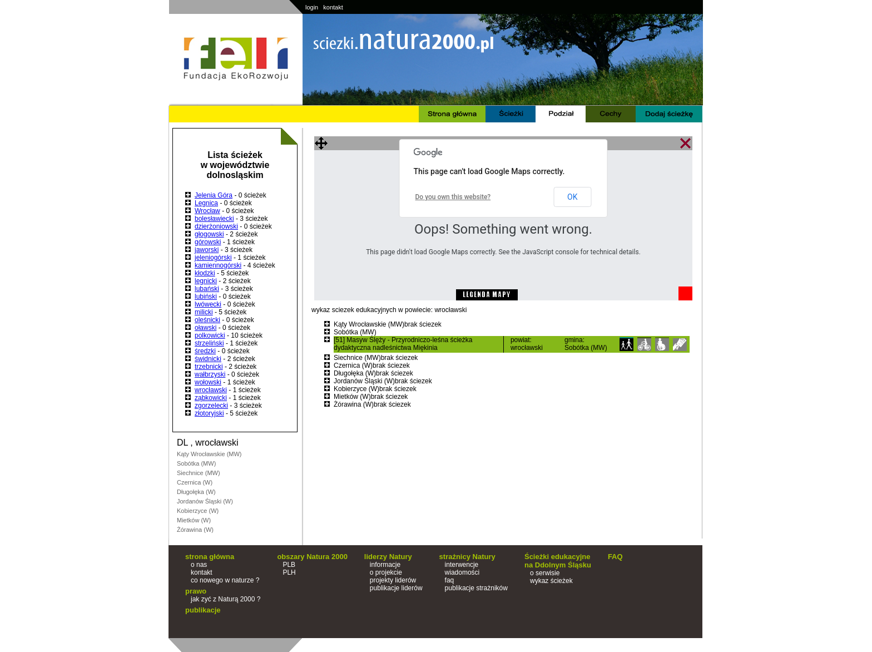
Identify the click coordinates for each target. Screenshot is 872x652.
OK (572, 196)
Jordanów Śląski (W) (205, 501)
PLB (289, 565)
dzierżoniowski (216, 226)
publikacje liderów (396, 588)
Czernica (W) (194, 482)
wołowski (208, 382)
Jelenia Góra (213, 195)
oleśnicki (207, 320)
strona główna (209, 556)
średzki (205, 351)
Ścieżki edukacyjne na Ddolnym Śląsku (557, 560)
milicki (204, 312)
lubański (207, 289)
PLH (289, 572)
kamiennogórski (218, 265)
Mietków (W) (194, 520)
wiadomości (462, 572)
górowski (208, 242)
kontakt (333, 7)
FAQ (615, 556)
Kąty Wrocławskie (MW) (209, 454)
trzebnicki (209, 367)
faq (449, 580)
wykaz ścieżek (551, 581)
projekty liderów (393, 580)
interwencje (462, 565)
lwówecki (208, 304)
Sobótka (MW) (196, 463)
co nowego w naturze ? (225, 580)
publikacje (203, 610)
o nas (199, 565)
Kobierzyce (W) (198, 510)
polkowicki (210, 335)
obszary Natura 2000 (312, 556)
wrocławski (211, 390)
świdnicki (208, 359)
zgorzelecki (211, 405)
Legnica (206, 203)
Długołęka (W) (196, 491)
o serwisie (544, 573)
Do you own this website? (453, 197)
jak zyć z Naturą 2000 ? (225, 599)
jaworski (207, 250)
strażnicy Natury (467, 556)
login (311, 7)
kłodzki (205, 273)
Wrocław (207, 211)
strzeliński (209, 343)
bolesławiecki (214, 219)
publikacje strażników (476, 588)
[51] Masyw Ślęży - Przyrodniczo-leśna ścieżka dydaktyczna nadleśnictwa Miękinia (403, 344)
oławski (205, 328)
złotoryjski (209, 413)
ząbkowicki (211, 398)
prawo (195, 591)
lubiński (206, 296)
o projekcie (386, 572)
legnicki (206, 281)
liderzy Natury (388, 556)
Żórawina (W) (195, 529)
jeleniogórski (213, 257)
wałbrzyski (210, 374)
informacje (385, 565)
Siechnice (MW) (198, 473)
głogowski (209, 234)
